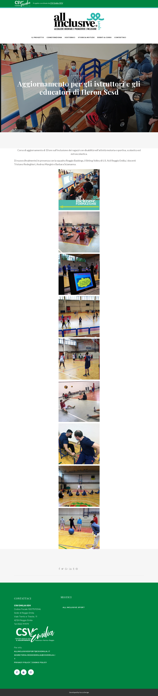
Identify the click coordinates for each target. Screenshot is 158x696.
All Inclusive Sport (74, 607)
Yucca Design (84, 692)
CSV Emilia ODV (56, 3)
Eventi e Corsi (79, 76)
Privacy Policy (22, 662)
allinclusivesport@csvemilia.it (32, 651)
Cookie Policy (39, 662)
